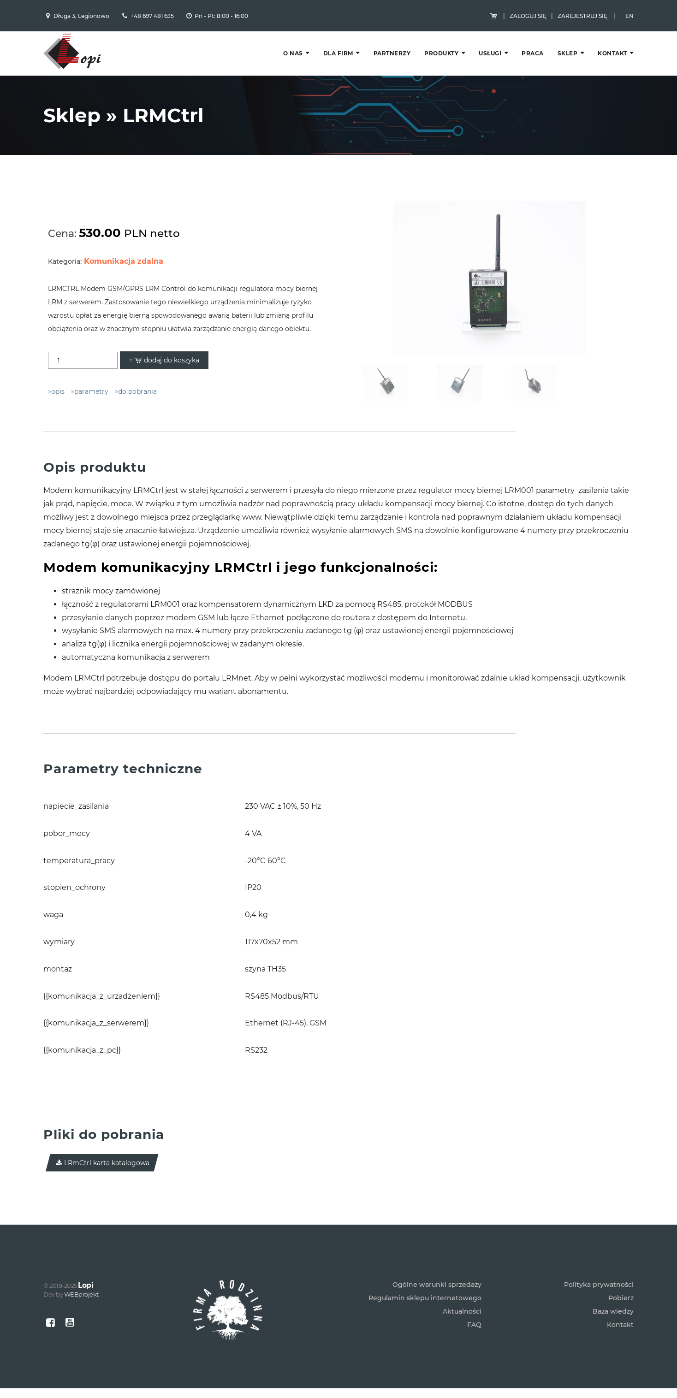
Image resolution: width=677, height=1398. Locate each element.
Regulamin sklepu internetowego (424, 1307)
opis (58, 397)
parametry (91, 397)
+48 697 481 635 (152, 17)
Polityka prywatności (599, 1294)
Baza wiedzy (613, 1321)
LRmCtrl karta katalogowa (102, 1168)
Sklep (568, 56)
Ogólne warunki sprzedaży (436, 1294)
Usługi (490, 56)
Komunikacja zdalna (123, 266)
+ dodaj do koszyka (164, 365)
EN (629, 17)
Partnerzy (392, 56)
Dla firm (338, 56)
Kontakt (612, 56)
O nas (293, 56)
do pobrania (137, 397)
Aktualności (462, 1321)
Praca (533, 56)
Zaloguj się (528, 17)
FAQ (474, 1334)
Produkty (441, 56)
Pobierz (621, 1307)
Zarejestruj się (582, 17)
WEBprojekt (81, 1304)
